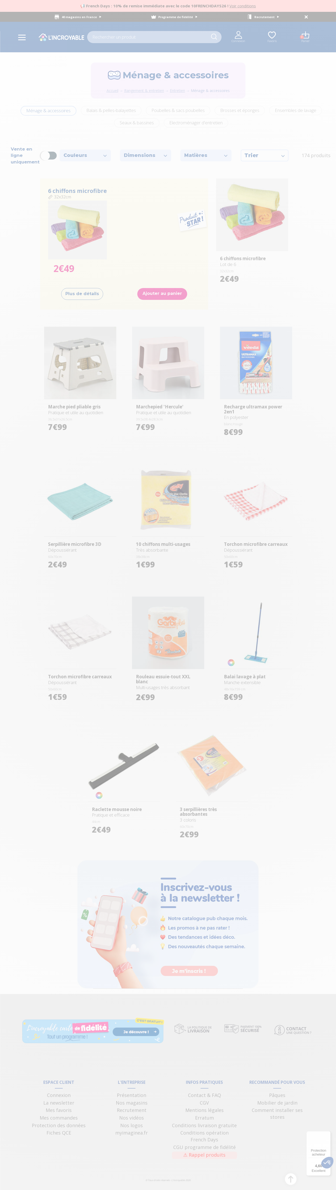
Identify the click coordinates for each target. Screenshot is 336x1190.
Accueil (112, 90)
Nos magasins (132, 1103)
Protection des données (59, 1125)
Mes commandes (59, 1118)
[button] (327, 1162)
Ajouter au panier (162, 293)
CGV (204, 1103)
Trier (264, 155)
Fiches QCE (58, 1133)
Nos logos (131, 1125)
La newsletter (58, 1103)
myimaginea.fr (131, 1133)
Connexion (59, 1095)
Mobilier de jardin (277, 1103)
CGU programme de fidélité (204, 1147)
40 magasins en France (81, 17)
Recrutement (266, 17)
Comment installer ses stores (277, 1113)
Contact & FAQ (204, 1095)
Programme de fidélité (177, 17)
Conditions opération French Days (204, 1136)
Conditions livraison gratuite (204, 1125)
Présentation (131, 1095)
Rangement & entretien (144, 90)
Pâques (277, 1095)
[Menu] (327, 1134)
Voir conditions (242, 5)
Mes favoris (59, 1110)
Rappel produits (204, 1155)
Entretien (177, 90)
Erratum (204, 1118)
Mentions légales (204, 1110)
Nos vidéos (131, 1118)
